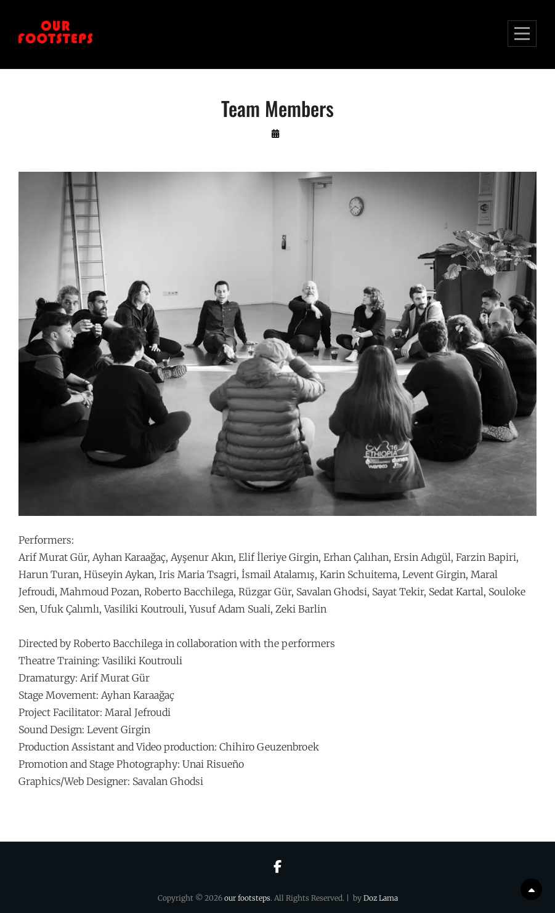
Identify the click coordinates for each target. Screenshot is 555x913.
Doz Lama (380, 898)
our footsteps (247, 898)
